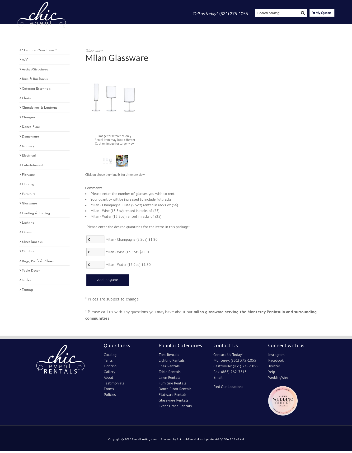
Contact (326, 26)
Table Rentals (170, 373)
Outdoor (28, 253)
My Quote (321, 13)
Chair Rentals (169, 368)
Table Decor (31, 273)
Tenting (27, 292)
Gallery (212, 26)
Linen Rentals (169, 379)
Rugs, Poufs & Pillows (37, 263)
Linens (27, 234)
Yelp (271, 373)
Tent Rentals (169, 356)
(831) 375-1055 (243, 362)
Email (217, 379)
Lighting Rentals (172, 362)
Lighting (193, 26)
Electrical (29, 158)
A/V (25, 62)
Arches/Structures (35, 72)
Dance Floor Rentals (175, 390)
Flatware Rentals (173, 396)
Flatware (28, 177)
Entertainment (32, 167)
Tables (26, 282)
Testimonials (252, 26)
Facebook (276, 362)
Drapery (28, 148)
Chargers (28, 119)
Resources (303, 26)
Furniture (28, 196)
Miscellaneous (32, 244)
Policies (110, 396)
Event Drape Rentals (175, 408)
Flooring (28, 186)
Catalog (158, 26)
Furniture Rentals (172, 385)
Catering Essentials (36, 91)
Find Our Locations (228, 388)
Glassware (29, 206)
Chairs (26, 100)
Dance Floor (31, 129)
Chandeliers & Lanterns (39, 110)
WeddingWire (278, 379)
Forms (109, 390)
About (230, 26)
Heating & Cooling (36, 215)
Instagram (277, 26)
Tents (175, 26)
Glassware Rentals (173, 402)
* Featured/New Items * (39, 52)
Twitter (274, 368)
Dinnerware (30, 139)
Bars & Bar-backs (35, 81)
